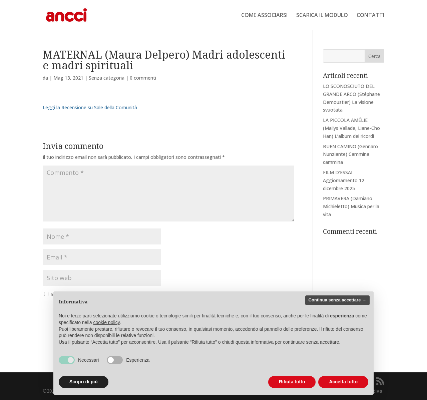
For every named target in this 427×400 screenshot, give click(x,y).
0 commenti (143, 78)
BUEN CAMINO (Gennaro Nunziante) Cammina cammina (350, 154)
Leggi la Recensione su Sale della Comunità (90, 107)
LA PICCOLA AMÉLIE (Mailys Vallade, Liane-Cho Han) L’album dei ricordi (351, 128)
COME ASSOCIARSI (264, 16)
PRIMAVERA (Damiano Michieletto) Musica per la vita (351, 206)
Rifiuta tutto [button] (292, 381)
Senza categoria (106, 78)
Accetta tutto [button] (343, 381)
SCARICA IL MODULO (322, 16)
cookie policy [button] (106, 322)
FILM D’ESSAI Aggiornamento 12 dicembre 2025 (343, 180)
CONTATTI (370, 16)
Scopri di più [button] (83, 381)
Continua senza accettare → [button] (337, 299)
